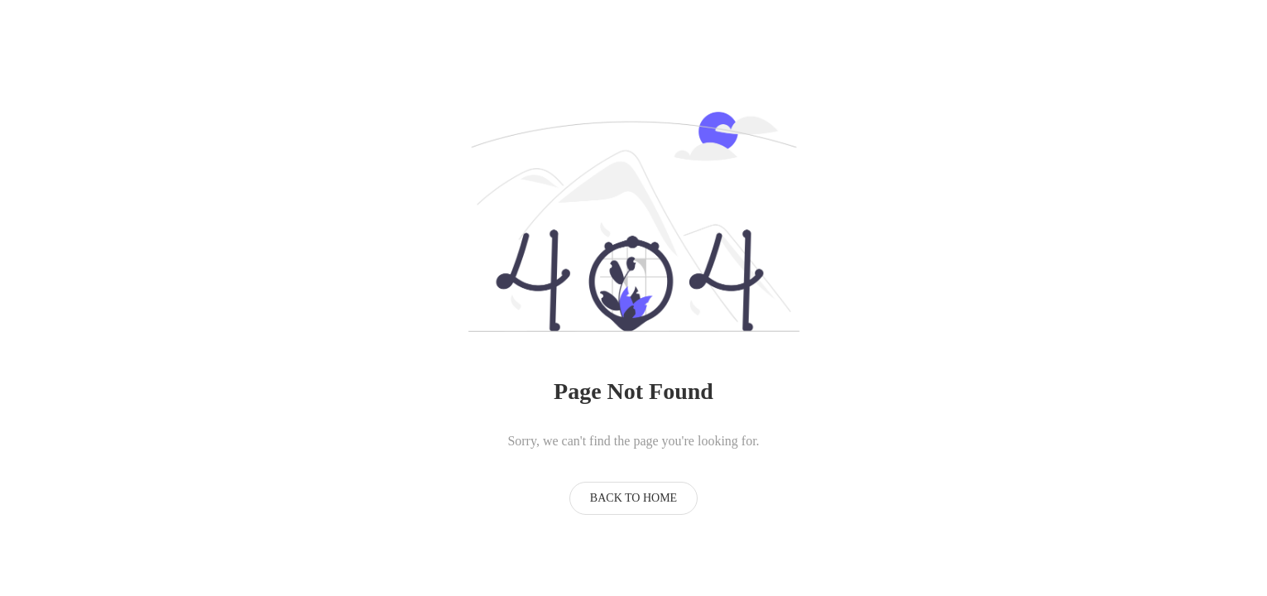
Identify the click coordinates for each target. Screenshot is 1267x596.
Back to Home (633, 498)
